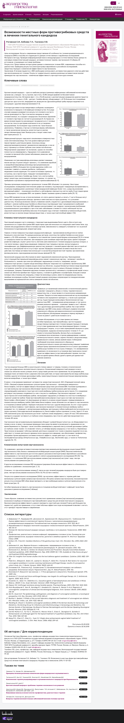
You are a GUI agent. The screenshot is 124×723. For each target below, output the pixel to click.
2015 (22, 23)
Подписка (37, 14)
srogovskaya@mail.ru (69, 637)
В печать (28, 14)
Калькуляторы (95, 19)
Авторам (46, 14)
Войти (118, 14)
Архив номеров (18, 14)
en (119, 3)
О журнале (7, 14)
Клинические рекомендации (52, 19)
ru (113, 3)
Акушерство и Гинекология (10, 23)
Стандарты (69, 19)
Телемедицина (34, 19)
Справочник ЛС (81, 19)
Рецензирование (57, 14)
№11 (28, 23)
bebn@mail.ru (36, 643)
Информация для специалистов (15, 19)
